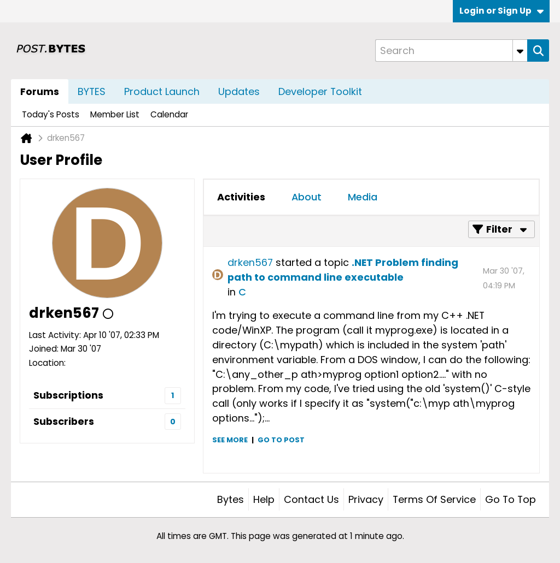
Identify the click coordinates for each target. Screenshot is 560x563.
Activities (241, 197)
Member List (114, 114)
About (306, 197)
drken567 (250, 262)
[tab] (241, 197)
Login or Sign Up (501, 10)
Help (264, 499)
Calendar (169, 114)
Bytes (230, 499)
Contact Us (311, 499)
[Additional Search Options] (520, 50)
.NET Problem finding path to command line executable (343, 270)
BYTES (92, 91)
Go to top (510, 499)
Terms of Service (434, 499)
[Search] (451, 50)
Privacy (365, 499)
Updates (239, 91)
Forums (39, 91)
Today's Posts (50, 114)
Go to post (281, 440)
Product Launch (162, 91)
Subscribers (63, 421)
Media (362, 197)
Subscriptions (68, 395)
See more (230, 440)
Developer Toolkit (320, 91)
